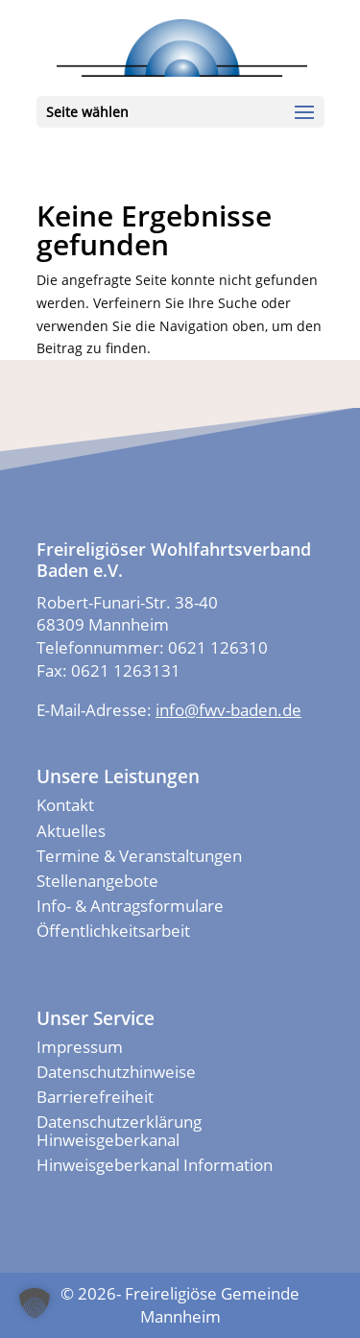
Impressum (79, 1047)
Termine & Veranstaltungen (139, 856)
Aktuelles (71, 831)
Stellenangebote (97, 881)
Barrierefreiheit (95, 1097)
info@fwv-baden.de (228, 710)
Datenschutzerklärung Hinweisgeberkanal (119, 1130)
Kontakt (65, 805)
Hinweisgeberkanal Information (154, 1165)
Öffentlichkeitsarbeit (113, 931)
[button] (34, 1303)
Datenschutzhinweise (116, 1072)
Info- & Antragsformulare (130, 906)
